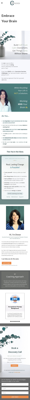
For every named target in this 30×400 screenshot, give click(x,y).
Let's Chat (6, 263)
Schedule (14, 365)
